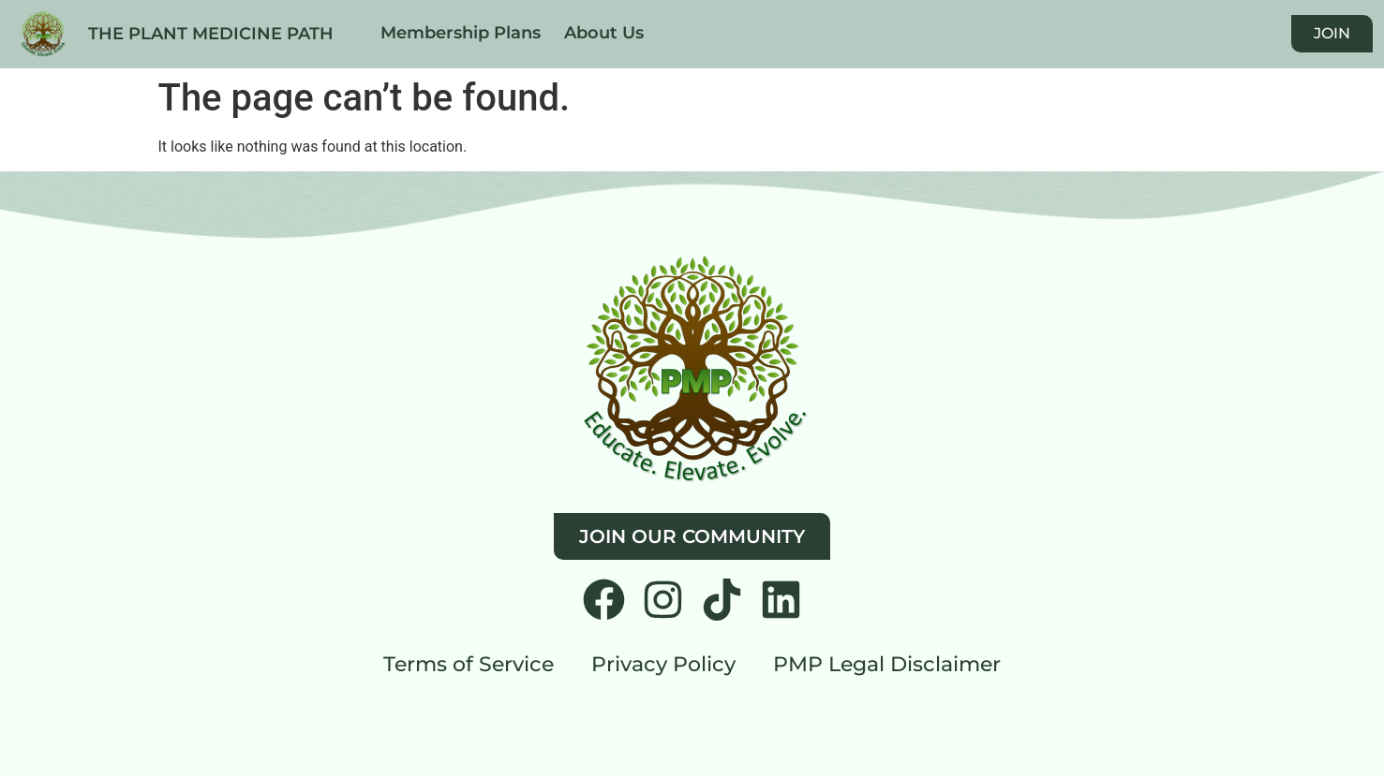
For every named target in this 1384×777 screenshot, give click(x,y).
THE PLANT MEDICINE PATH (211, 33)
